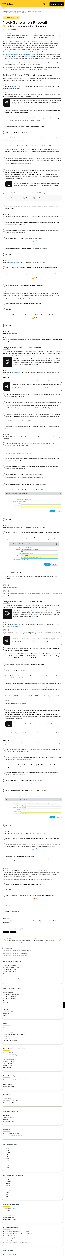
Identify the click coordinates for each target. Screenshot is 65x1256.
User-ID (24, 11)
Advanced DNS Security (10, 1059)
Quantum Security (8, 1086)
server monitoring (14, 262)
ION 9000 (6, 1165)
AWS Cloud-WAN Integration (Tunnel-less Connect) (18, 1233)
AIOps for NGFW (8, 992)
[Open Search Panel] (44, 4)
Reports (5, 1119)
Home (4, 11)
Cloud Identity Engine (9, 969)
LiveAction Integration (9, 1237)
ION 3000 (6, 1156)
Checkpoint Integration (9, 1235)
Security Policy (7, 1084)
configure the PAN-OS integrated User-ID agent (22, 41)
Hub (4, 975)
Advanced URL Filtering (10, 1055)
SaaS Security (7, 1067)
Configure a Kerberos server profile (16, 451)
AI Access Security (8, 1061)
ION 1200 (6, 1150)
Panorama (6, 1009)
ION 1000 (6, 1148)
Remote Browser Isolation (10, 1100)
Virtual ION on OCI (8, 1217)
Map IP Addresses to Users (35, 11)
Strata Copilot (56, 4)
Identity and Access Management (13, 978)
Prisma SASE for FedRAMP (11, 1133)
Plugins (5, 1015)
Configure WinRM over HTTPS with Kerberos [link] (19, 67)
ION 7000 (6, 1163)
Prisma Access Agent (9, 1102)
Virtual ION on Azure (9, 1210)
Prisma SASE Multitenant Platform (13, 1030)
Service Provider (8, 1011)
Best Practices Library (9, 1254)
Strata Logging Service (9, 971)
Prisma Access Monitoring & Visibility (14, 1034)
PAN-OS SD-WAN (8, 1007)
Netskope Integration (9, 1240)
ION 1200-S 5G (7, 1190)
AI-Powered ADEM (8, 1032)
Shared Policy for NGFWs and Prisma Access (16, 1079)
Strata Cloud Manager (9, 965)
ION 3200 (6, 1158)
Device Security (7, 1063)
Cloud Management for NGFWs (12, 994)
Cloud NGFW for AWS (9, 996)
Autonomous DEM (8, 1121)
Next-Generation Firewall (14, 11)
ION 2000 (6, 1154)
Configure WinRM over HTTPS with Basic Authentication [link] (22, 54)
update (30, 362)
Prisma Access (7, 1027)
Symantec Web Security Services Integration (16, 1242)
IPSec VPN (6, 1082)
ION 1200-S (6, 1152)
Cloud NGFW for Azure (10, 998)
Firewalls (6, 1002)
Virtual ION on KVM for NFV (11, 1215)
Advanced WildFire (9, 1052)
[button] (64, 1005)
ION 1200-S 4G (7, 1188)
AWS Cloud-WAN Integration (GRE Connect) (16, 1231)
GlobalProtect (7, 1098)
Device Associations (9, 973)
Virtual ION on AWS (9, 1208)
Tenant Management (9, 980)
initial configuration (30, 443)
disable (37, 362)
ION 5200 (6, 1161)
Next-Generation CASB (10, 1040)
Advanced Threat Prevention (11, 1057)
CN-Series (6, 1000)
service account (16, 86)
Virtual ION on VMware (10, 1219)
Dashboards (6, 1115)
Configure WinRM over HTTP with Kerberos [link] (18, 61)
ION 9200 (6, 1167)
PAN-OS (5, 1005)
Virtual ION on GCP (8, 1213)
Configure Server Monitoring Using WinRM (15, 12)
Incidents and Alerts (9, 1117)
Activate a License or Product (11, 967)
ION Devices (7, 1038)
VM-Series (6, 1013)
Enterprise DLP (7, 1065)
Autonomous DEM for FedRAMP (12, 1135)
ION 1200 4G (7, 1181)
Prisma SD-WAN (8, 1036)
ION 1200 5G (7, 1183)
